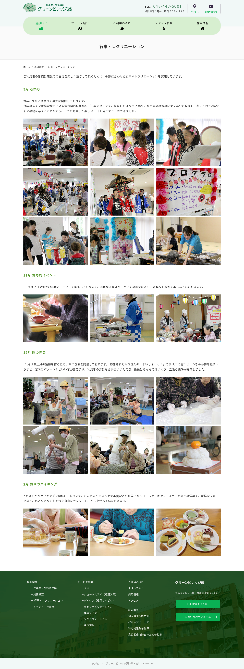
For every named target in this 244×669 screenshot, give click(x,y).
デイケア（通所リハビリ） (99, 600)
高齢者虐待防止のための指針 (145, 634)
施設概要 (38, 594)
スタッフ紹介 (136, 588)
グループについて (138, 622)
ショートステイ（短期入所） (101, 594)
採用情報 (133, 594)
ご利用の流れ (136, 582)
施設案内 (32, 582)
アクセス (133, 600)
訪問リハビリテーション (98, 606)
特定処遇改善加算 (138, 628)
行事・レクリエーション (48, 600)
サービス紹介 (85, 582)
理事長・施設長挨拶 (45, 588)
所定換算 (133, 610)
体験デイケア (92, 612)
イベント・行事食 (43, 606)
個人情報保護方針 (138, 616)
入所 (86, 588)
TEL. (163, 7)
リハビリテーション (96, 618)
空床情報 (89, 625)
